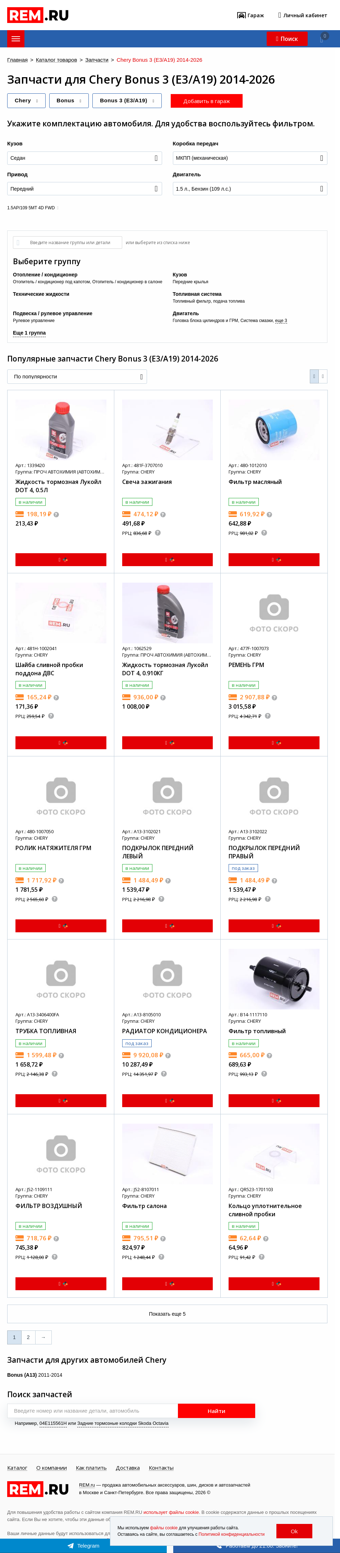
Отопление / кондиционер (45, 275)
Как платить (91, 1468)
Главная (17, 60)
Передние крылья (190, 281)
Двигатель (187, 174)
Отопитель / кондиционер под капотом (51, 281)
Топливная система (197, 294)
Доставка (128, 1468)
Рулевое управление (34, 320)
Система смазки (256, 320)
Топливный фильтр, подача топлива (209, 301)
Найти (216, 1410)
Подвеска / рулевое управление (52, 313)
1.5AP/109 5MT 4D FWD (31, 207)
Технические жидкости (41, 294)
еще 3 (281, 320)
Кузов (15, 143)
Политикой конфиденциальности (232, 1534)
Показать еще (167, 1314)
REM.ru (87, 1485)
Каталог (17, 1468)
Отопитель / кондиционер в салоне (127, 281)
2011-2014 (34, 1375)
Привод (17, 174)
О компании (51, 1468)
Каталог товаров (56, 60)
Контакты (161, 1468)
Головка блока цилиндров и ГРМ (205, 320)
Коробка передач (196, 143)
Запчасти (96, 60)
